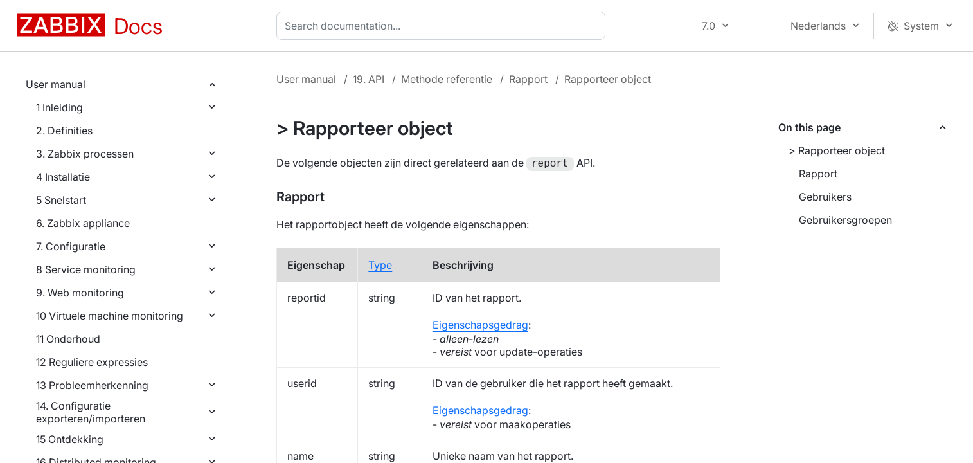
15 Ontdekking (69, 439)
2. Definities (64, 130)
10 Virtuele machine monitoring (109, 315)
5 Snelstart (61, 200)
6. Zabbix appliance (83, 223)
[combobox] (443, 26)
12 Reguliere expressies (92, 362)
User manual (55, 84)
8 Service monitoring (86, 269)
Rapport (528, 79)
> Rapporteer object (837, 150)
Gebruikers (825, 196)
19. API (368, 79)
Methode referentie (446, 79)
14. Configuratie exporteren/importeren (90, 412)
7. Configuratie (70, 246)
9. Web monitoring (80, 292)
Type (380, 263)
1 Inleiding (59, 107)
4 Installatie (63, 176)
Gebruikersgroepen (845, 219)
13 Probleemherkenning (92, 385)
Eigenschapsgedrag (480, 323)
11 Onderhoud (68, 338)
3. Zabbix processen (85, 153)
